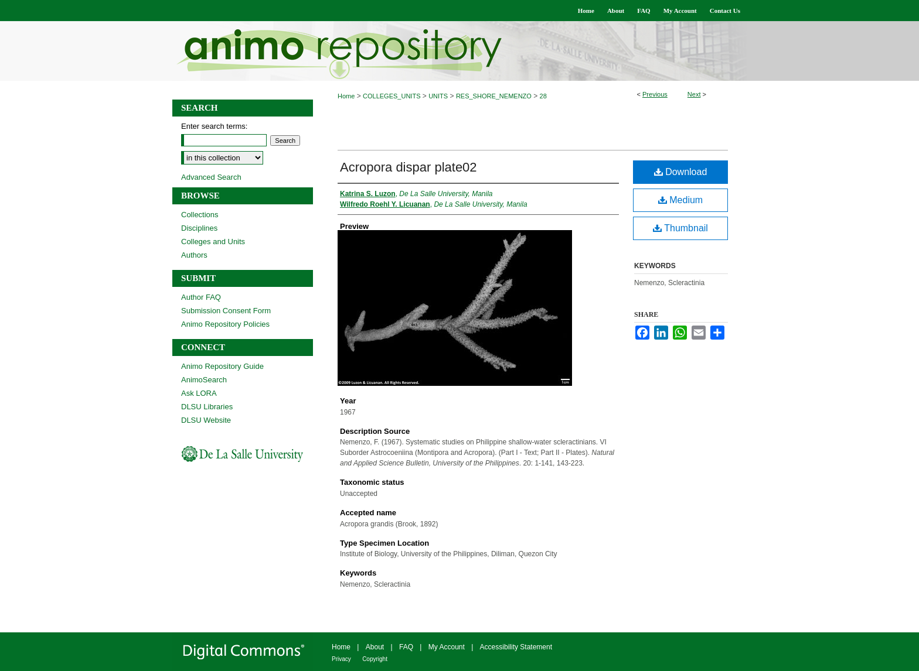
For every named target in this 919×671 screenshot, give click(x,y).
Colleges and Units (213, 241)
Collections (200, 214)
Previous (655, 94)
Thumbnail (680, 228)
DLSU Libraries (207, 406)
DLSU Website (206, 420)
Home (346, 96)
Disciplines (199, 228)
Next (694, 94)
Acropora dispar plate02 (408, 167)
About (375, 647)
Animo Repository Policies (225, 324)
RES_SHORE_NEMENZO (494, 96)
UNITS (438, 96)
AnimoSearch (204, 379)
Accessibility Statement (516, 647)
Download (680, 172)
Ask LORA (199, 393)
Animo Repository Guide (222, 366)
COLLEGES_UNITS (391, 96)
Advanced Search (211, 177)
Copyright (374, 659)
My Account (446, 647)
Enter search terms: (214, 126)
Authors (194, 255)
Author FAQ (201, 297)
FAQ (406, 647)
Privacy (341, 659)
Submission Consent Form (226, 310)
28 (543, 96)
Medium (680, 200)
